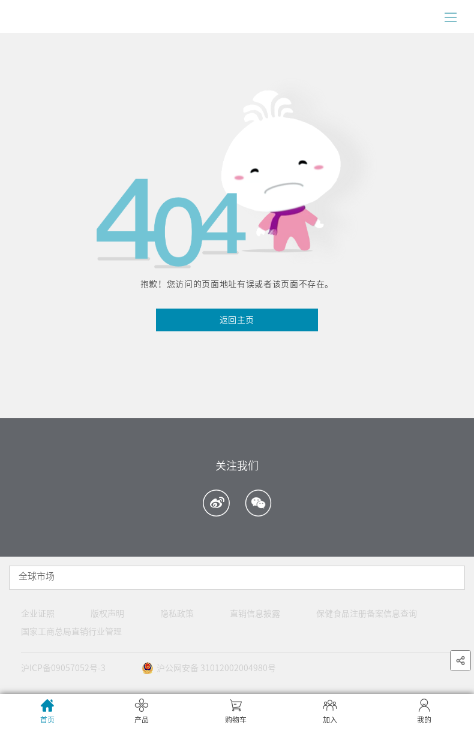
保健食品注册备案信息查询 (366, 613)
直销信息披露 (255, 613)
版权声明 (107, 613)
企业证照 (38, 613)
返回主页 (237, 320)
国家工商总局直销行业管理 (71, 631)
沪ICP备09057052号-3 (63, 668)
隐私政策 (177, 613)
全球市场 (37, 576)
